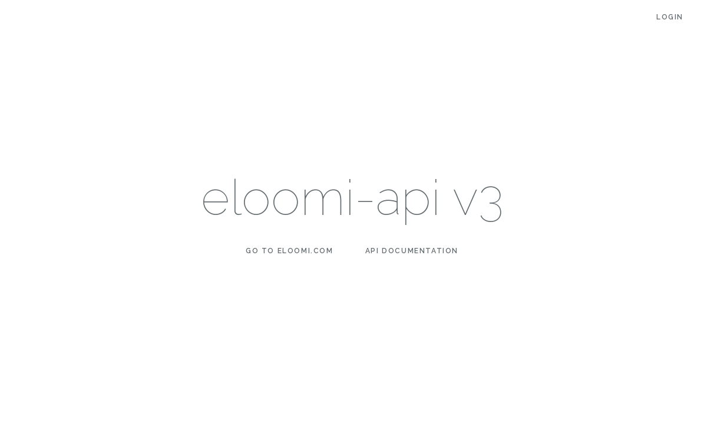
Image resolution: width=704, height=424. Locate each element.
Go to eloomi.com (289, 251)
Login (669, 17)
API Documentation (411, 251)
